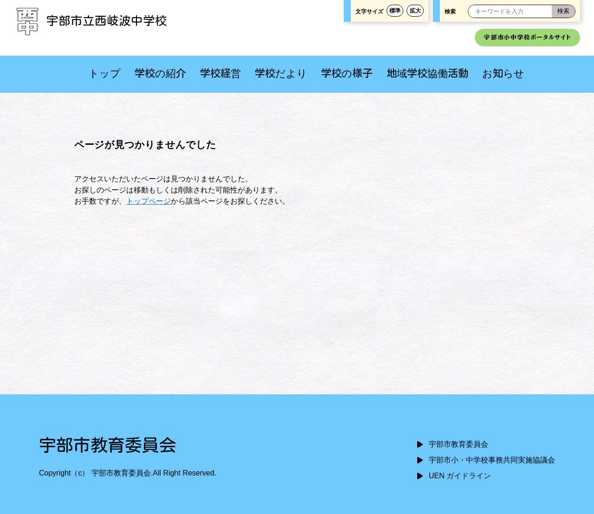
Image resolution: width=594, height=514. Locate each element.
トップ (105, 73)
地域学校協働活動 (427, 73)
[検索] (563, 11)
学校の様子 (347, 73)
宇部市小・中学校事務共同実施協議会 (492, 460)
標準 (394, 10)
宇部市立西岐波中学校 (90, 20)
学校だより (281, 73)
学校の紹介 (160, 73)
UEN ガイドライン (460, 476)
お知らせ (503, 73)
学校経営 (220, 73)
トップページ (148, 201)
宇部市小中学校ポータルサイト (527, 37)
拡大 (415, 10)
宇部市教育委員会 (458, 444)
